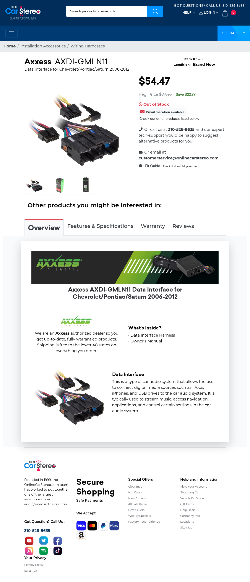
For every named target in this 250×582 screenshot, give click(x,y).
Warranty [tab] (153, 226)
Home (9, 46)
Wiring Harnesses (87, 46)
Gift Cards (187, 504)
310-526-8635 (233, 5)
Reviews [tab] (183, 226)
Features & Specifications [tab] (100, 226)
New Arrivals (137, 498)
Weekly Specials (139, 515)
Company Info (190, 515)
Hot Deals (135, 492)
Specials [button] (233, 33)
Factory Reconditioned (144, 521)
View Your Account (193, 486)
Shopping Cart (190, 492)
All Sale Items (137, 504)
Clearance (135, 486)
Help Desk (187, 510)
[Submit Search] (155, 11)
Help (187, 12)
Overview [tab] (44, 228)
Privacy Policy (33, 564)
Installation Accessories (43, 46)
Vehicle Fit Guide (192, 498)
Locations (187, 521)
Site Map (186, 527)
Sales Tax (30, 570)
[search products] (106, 11)
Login (209, 12)
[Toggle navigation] (11, 33)
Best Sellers (136, 510)
